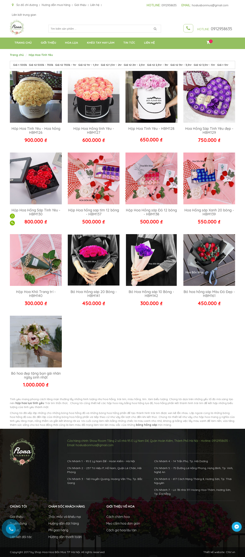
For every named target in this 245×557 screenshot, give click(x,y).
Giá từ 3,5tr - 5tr (204, 64)
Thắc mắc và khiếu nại (64, 517)
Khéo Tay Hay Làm (100, 42)
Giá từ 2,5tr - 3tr (157, 64)
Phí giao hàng (58, 530)
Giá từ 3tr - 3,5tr (181, 64)
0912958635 (162, 5)
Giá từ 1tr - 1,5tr (88, 64)
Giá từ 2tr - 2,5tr (134, 64)
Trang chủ (23, 42)
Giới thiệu (80, 5)
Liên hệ (94, 5)
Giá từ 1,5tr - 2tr (111, 64)
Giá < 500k (20, 64)
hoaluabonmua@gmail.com (204, 5)
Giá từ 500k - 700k (41, 64)
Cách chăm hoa (118, 517)
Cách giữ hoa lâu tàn (121, 530)
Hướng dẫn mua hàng (56, 5)
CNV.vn (230, 552)
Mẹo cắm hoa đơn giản (123, 523)
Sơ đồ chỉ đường (25, 5)
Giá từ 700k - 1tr (65, 64)
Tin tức (129, 42)
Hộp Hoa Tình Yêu (41, 55)
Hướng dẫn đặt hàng (63, 523)
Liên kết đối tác (21, 537)
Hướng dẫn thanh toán (65, 537)
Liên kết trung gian (24, 15)
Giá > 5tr (222, 64)
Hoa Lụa (71, 42)
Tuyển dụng (18, 523)
